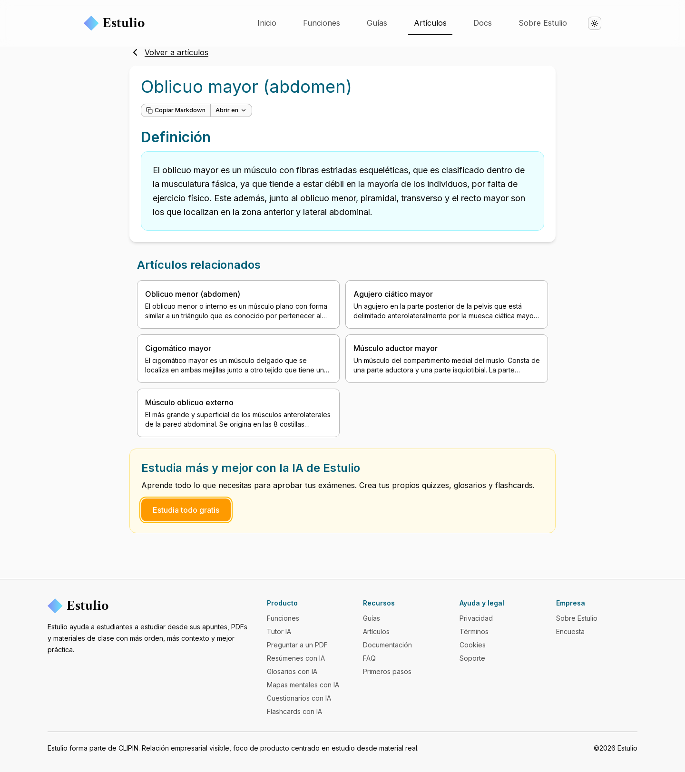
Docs (482, 23)
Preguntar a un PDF (297, 645)
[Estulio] (150, 606)
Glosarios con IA (292, 671)
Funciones (321, 23)
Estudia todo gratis (186, 510)
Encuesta (570, 631)
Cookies (473, 645)
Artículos (430, 23)
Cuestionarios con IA (299, 698)
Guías (377, 23)
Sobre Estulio (543, 23)
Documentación (387, 645)
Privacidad (476, 618)
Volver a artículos (168, 52)
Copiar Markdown (176, 110)
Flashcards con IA (294, 711)
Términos (474, 631)
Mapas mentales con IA (303, 685)
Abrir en (231, 110)
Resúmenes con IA (296, 658)
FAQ (369, 658)
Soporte (472, 658)
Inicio (266, 23)
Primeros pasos (387, 671)
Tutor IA (279, 631)
